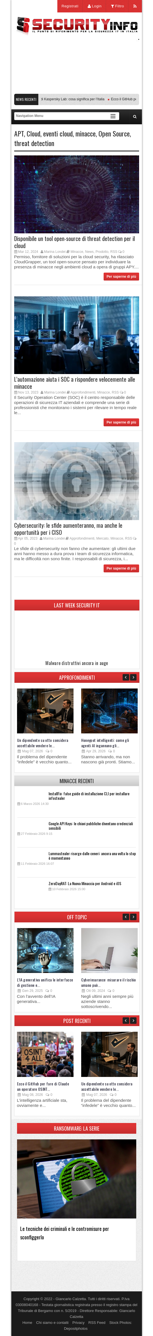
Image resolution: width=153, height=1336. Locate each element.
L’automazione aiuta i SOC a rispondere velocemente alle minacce (74, 382)
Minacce (76, 252)
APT (19, 133)
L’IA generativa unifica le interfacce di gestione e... (45, 982)
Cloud (33, 133)
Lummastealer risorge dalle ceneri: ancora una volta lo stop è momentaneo (92, 855)
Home (27, 1322)
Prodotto (101, 252)
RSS (114, 252)
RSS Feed (96, 1322)
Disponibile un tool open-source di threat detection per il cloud (74, 242)
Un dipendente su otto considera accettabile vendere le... (42, 742)
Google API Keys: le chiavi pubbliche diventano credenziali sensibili (91, 825)
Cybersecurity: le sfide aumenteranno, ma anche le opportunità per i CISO (68, 528)
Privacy (78, 1322)
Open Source (114, 133)
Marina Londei (55, 252)
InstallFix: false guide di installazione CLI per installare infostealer (89, 795)
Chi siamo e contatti (52, 1322)
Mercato (102, 538)
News (89, 252)
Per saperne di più (121, 277)
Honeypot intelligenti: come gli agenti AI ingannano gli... (105, 742)
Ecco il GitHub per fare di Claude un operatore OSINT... (43, 1086)
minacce (86, 133)
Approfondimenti (82, 392)
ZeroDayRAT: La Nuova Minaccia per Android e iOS (85, 883)
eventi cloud (58, 133)
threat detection (34, 143)
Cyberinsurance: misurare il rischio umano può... (108, 982)
